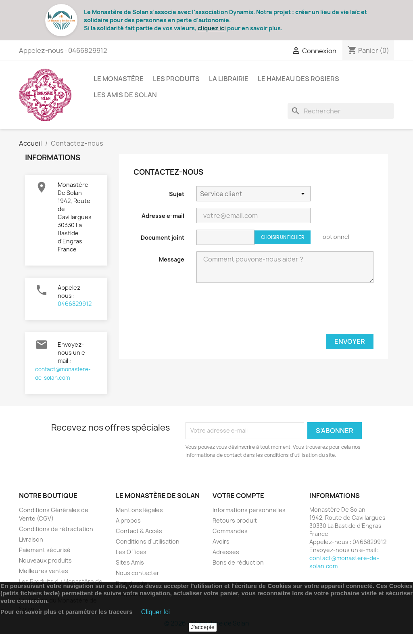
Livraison (31, 539)
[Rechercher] (341, 111)
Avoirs (221, 541)
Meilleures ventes (43, 571)
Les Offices (131, 552)
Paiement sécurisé (45, 550)
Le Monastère (119, 78)
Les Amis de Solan (125, 94)
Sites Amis (130, 562)
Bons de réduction (238, 562)
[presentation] (312, 311)
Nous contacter (137, 573)
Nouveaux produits (45, 560)
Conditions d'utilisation (147, 541)
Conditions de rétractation (56, 529)
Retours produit (235, 520)
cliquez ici (212, 28)
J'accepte (203, 627)
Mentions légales (139, 510)
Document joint (162, 237)
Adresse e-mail (163, 216)
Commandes (230, 531)
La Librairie (228, 78)
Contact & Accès (139, 531)
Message (171, 259)
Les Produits (176, 78)
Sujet (176, 194)
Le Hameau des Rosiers (298, 78)
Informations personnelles (249, 510)
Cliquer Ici (155, 612)
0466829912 (75, 304)
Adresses (226, 552)
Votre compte (238, 495)
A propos (128, 520)
